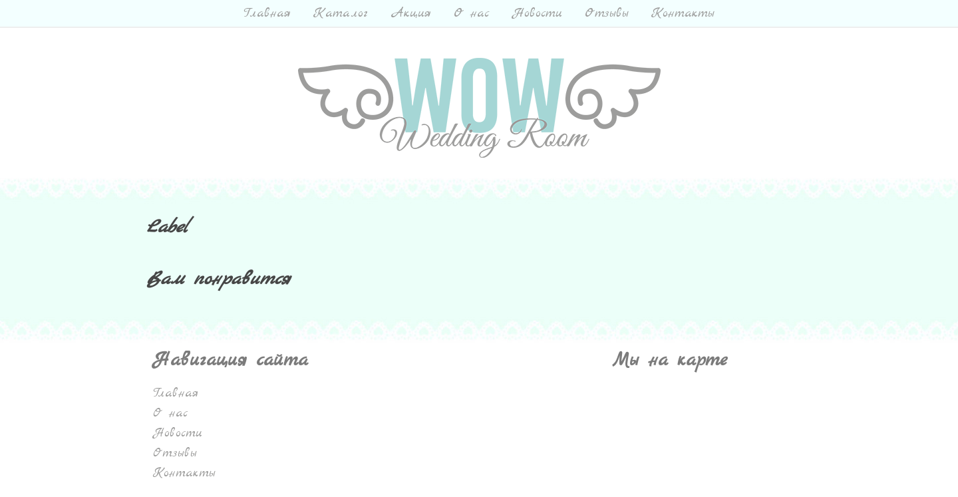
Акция (411, 13)
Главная (267, 13)
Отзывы (607, 13)
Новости (537, 13)
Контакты (683, 13)
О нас (472, 13)
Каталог (340, 13)
